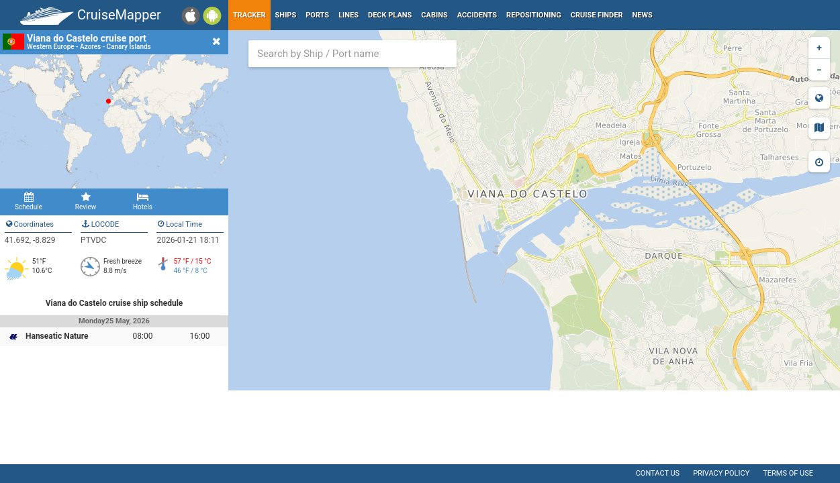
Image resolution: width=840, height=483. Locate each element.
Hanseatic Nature (57, 336)
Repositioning (533, 15)
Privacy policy (721, 473)
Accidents (477, 15)
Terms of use (788, 473)
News (643, 15)
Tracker (249, 15)
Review (85, 201)
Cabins (434, 15)
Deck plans (390, 15)
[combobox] (352, 53)
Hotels (142, 201)
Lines (348, 15)
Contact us (658, 473)
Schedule (28, 201)
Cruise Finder (597, 15)
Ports (317, 15)
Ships (286, 15)
